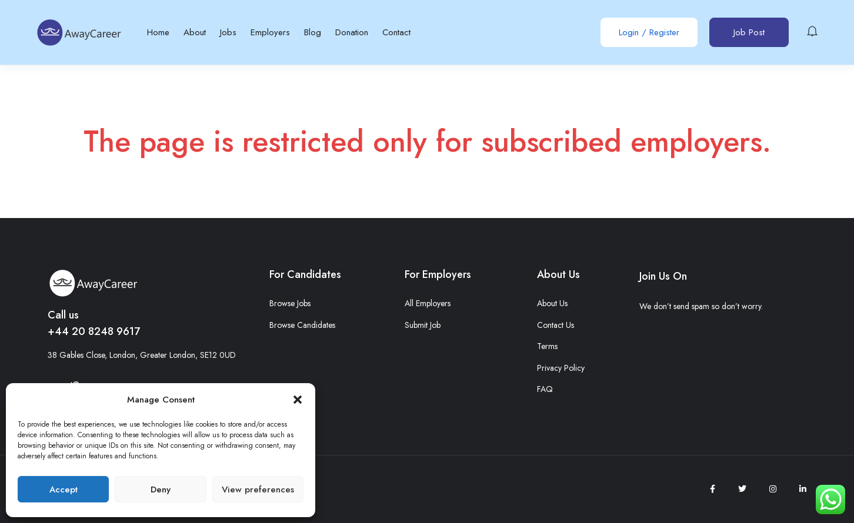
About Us (552, 303)
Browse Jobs (290, 303)
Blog (312, 32)
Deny (161, 489)
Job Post (749, 32)
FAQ (545, 389)
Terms (547, 346)
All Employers (428, 303)
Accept (63, 489)
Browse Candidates (302, 325)
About (195, 32)
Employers (270, 32)
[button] (297, 399)
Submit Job (423, 325)
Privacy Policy (561, 368)
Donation (351, 32)
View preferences (258, 489)
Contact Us (555, 325)
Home (158, 32)
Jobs (228, 32)
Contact (396, 32)
